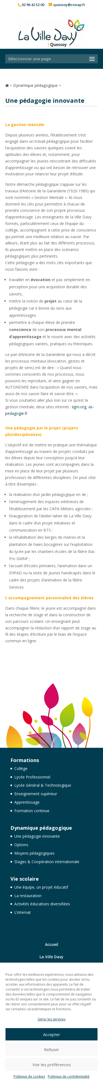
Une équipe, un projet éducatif (41, 887)
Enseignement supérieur (35, 793)
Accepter (51, 1034)
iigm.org (79, 406)
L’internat (22, 912)
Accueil (51, 944)
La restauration (27, 895)
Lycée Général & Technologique (42, 785)
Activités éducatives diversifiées (42, 903)
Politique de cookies (29, 1076)
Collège (20, 768)
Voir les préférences (51, 1064)
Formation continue (31, 810)
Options (21, 844)
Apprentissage (27, 802)
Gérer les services (51, 1019)
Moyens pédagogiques (34, 853)
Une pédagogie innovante (37, 836)
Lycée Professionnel (32, 777)
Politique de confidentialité (69, 1076)
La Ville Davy (51, 956)
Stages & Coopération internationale (46, 861)
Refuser (51, 1049)
